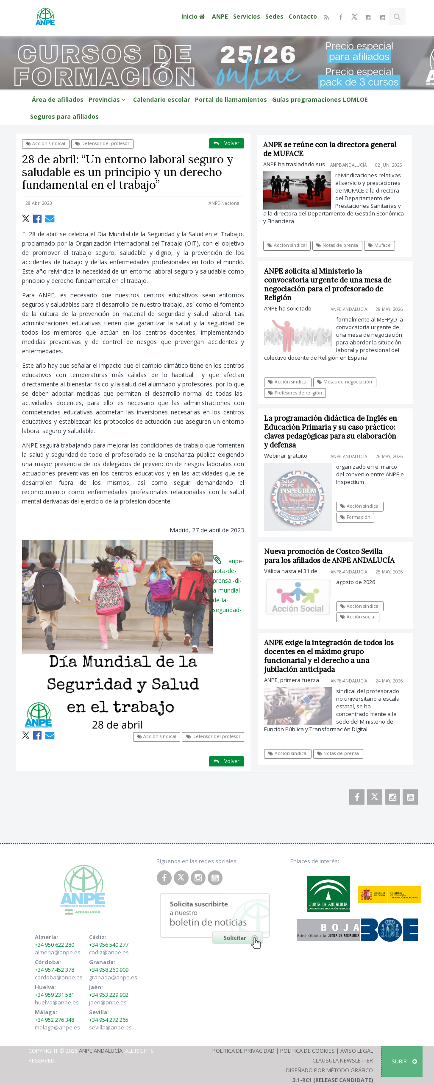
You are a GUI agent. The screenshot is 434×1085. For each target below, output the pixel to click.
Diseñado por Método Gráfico (329, 1070)
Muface (379, 245)
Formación (361, 517)
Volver (226, 143)
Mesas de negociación (350, 382)
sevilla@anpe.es (110, 1027)
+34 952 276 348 (54, 1019)
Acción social (363, 617)
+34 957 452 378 (54, 969)
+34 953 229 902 (108, 994)
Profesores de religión (301, 393)
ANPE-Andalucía (348, 165)
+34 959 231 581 (54, 994)
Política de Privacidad (243, 1050)
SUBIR (404, 1061)
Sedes (274, 16)
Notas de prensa (338, 245)
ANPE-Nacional (225, 203)
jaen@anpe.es (108, 1002)
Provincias (108, 99)
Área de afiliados (57, 99)
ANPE (220, 16)
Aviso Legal (356, 1050)
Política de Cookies (307, 1050)
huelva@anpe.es (57, 1002)
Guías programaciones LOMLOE (320, 99)
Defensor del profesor (102, 143)
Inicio (194, 16)
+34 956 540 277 (108, 944)
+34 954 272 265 (108, 1019)
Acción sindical (45, 143)
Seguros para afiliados (64, 116)
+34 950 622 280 (54, 944)
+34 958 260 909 (108, 969)
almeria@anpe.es (58, 952)
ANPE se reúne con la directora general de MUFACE (330, 149)
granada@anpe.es (113, 977)
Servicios (246, 16)
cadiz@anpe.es (109, 952)
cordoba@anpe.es (59, 977)
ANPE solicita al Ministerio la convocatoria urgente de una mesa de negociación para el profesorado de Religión (333, 284)
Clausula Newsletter (342, 1060)
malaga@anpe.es (57, 1027)
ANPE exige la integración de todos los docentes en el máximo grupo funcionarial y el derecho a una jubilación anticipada (335, 656)
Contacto (303, 16)
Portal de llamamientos (231, 99)
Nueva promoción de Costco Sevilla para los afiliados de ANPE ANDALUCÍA (335, 556)
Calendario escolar (161, 99)
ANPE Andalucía (100, 1050)
